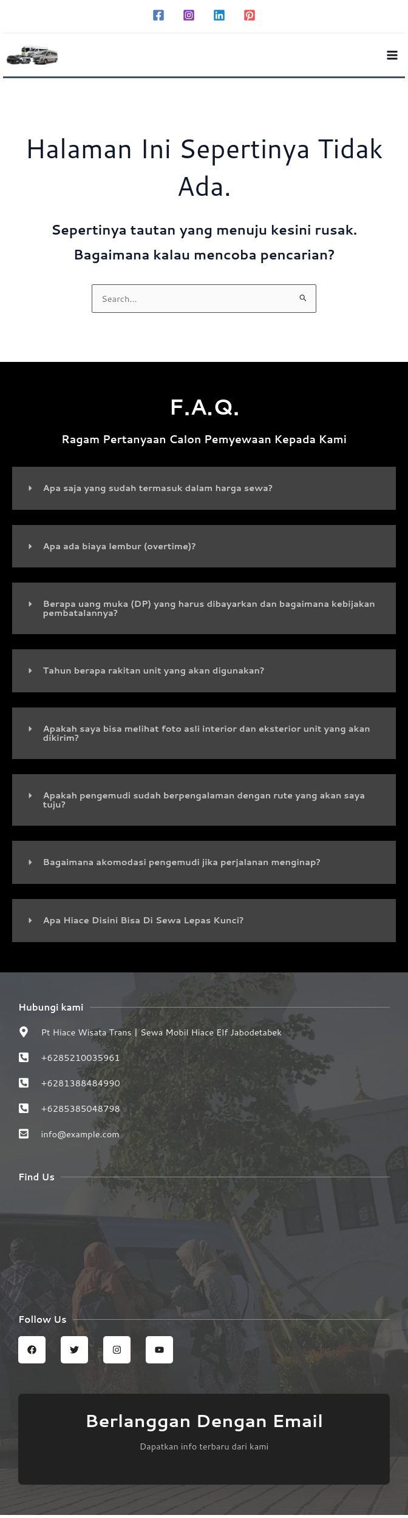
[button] (204, 491)
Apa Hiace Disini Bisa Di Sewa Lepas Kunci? (143, 923)
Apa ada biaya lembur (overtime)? (119, 549)
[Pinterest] (249, 15)
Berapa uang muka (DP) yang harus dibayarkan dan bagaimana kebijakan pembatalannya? (209, 611)
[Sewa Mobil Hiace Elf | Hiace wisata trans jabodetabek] (204, 1242)
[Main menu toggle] (392, 56)
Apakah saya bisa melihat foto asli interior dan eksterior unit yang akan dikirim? (206, 736)
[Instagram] (189, 15)
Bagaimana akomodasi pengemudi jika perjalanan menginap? (182, 864)
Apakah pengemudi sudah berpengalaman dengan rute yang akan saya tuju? (204, 803)
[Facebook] (158, 15)
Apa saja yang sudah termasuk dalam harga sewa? (158, 490)
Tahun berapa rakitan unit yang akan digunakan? (154, 673)
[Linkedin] (219, 15)
